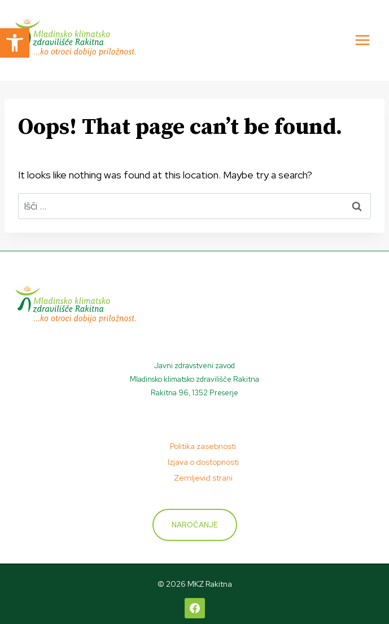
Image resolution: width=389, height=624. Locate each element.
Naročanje (195, 525)
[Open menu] (362, 40)
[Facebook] (195, 608)
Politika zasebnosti (203, 446)
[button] (14, 43)
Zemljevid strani (203, 478)
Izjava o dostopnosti (203, 462)
